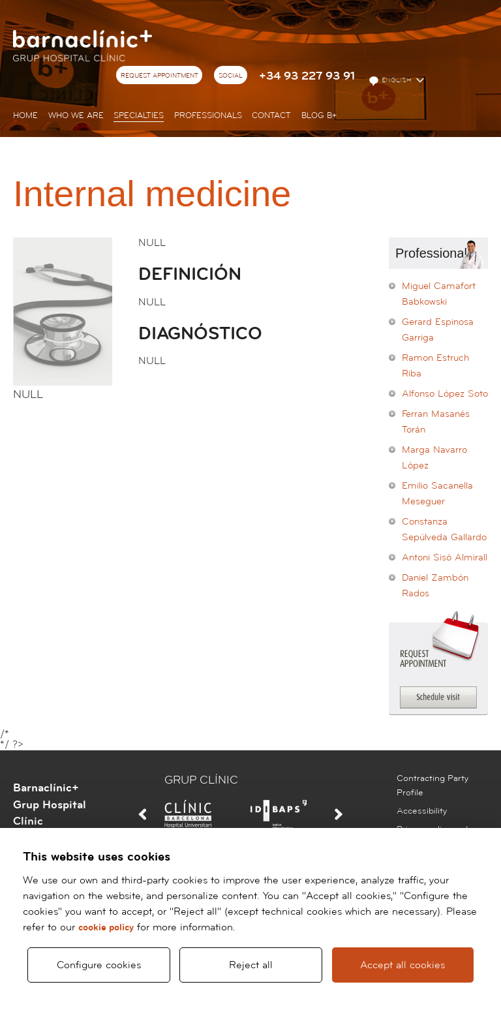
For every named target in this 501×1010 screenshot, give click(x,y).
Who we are (76, 115)
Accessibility (422, 811)
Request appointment (159, 76)
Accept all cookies (402, 965)
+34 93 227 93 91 (307, 76)
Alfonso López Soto (445, 394)
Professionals (208, 115)
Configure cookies (99, 965)
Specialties (139, 115)
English (391, 81)
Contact (271, 115)
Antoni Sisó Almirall (444, 557)
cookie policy (106, 927)
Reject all (251, 965)
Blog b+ (319, 115)
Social (231, 76)
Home (25, 115)
